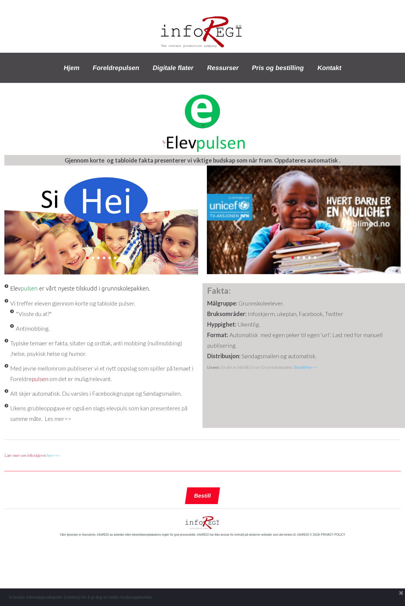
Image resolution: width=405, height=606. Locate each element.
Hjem (71, 67)
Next (167, 223)
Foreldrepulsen (116, 67)
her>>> (53, 455)
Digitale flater (173, 67)
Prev (35, 223)
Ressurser (223, 67)
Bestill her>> (305, 367)
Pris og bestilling (278, 67)
